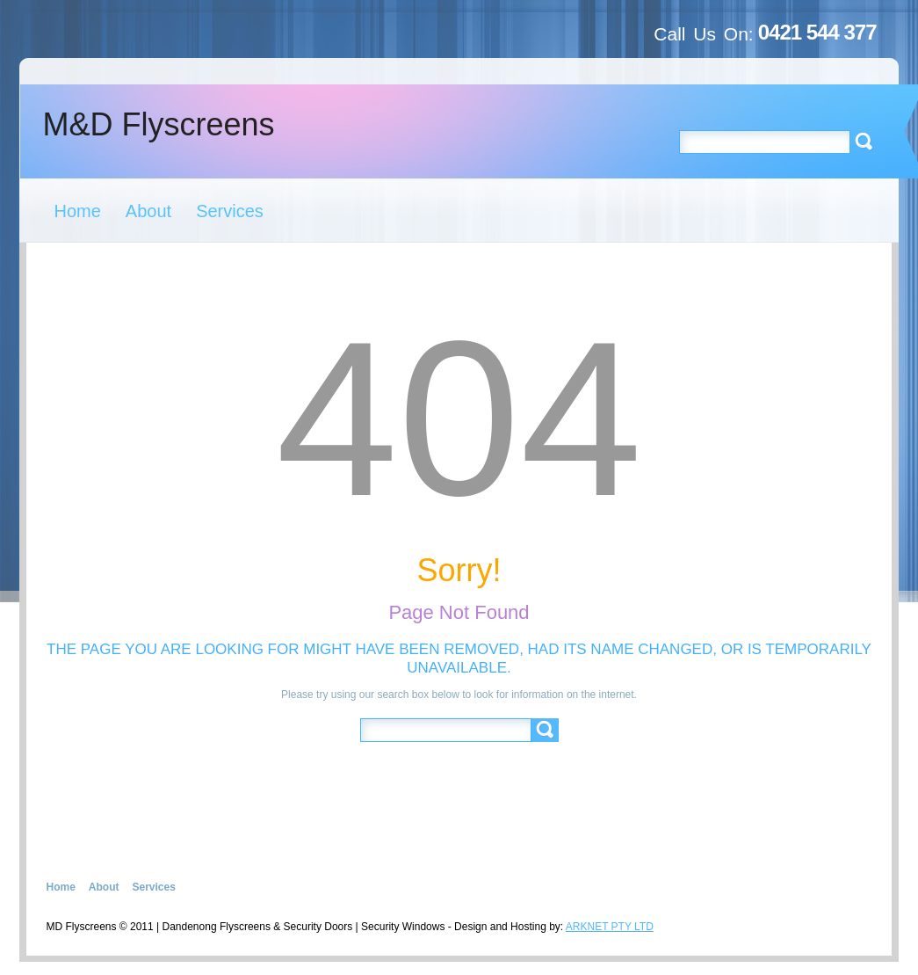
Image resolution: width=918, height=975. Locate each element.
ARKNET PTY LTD (610, 926)
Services (230, 211)
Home (77, 211)
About (148, 211)
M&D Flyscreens (159, 124)
